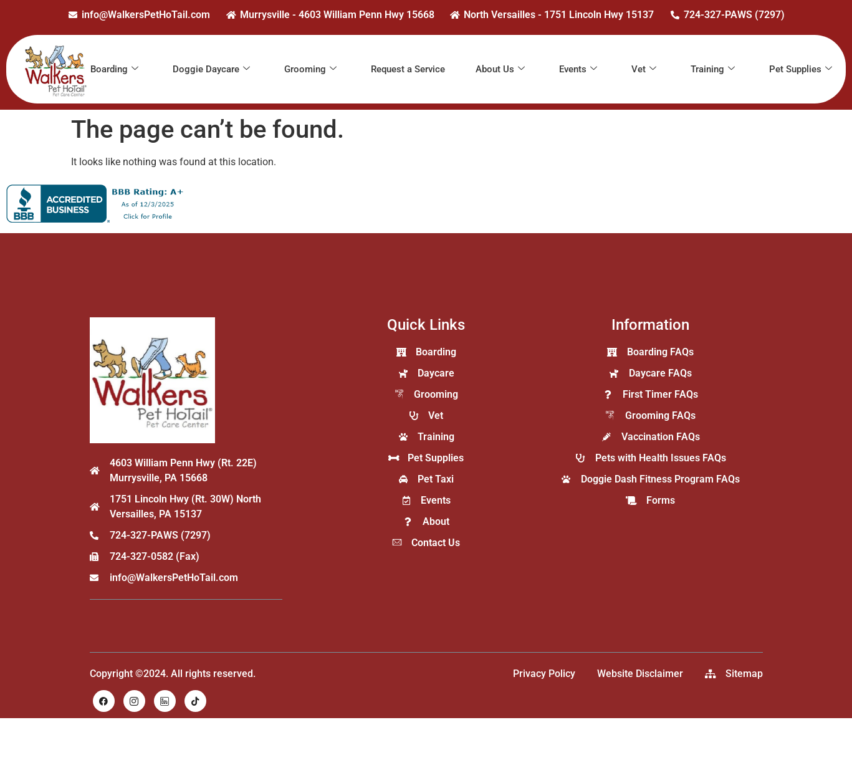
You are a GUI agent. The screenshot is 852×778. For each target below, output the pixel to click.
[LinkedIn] (165, 701)
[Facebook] (104, 701)
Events (578, 69)
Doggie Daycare (211, 69)
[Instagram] (134, 701)
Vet (643, 69)
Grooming (310, 69)
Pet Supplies (800, 69)
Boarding (114, 69)
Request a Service (408, 69)
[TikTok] (195, 701)
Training (713, 69)
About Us (500, 69)
